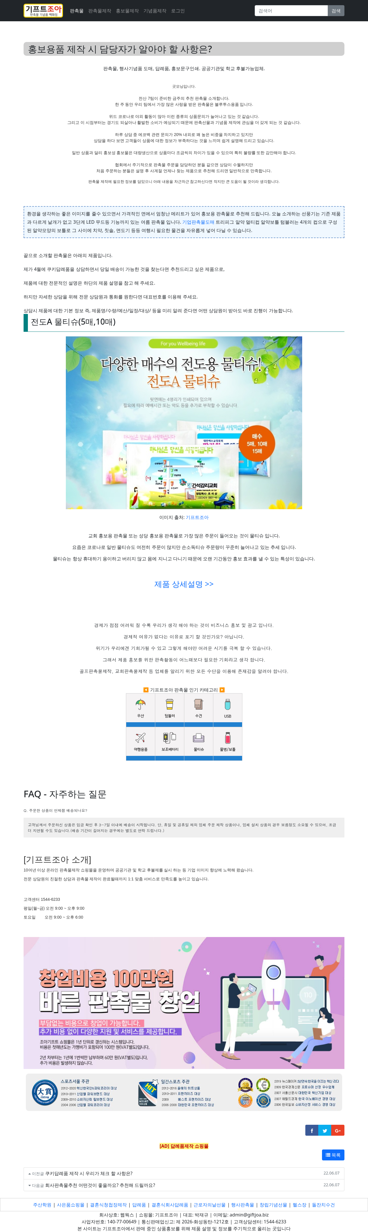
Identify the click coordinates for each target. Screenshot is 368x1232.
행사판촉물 (242, 1205)
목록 (333, 1155)
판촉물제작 (99, 10)
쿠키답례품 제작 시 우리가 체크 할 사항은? (89, 1173)
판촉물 (77, 10)
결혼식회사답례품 (170, 1205)
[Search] (291, 10)
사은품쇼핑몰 (71, 1205)
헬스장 (299, 1205)
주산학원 (42, 1205)
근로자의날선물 (209, 1205)
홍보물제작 (127, 10)
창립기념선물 (273, 1205)
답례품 (139, 1205)
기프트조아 (197, 517)
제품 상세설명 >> (184, 584)
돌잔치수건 (323, 1205)
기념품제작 (154, 10)
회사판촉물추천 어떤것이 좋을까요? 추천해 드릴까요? (100, 1185)
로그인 (178, 10)
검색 (336, 10)
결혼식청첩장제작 (108, 1205)
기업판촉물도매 (198, 222)
